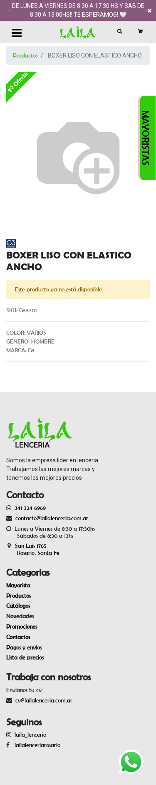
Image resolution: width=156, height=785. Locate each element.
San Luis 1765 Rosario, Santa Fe (32, 549)
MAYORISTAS (145, 138)
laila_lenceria (31, 734)
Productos (25, 55)
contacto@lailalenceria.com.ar (50, 518)
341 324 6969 (30, 507)
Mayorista (18, 585)
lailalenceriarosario (35, 745)
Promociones (21, 626)
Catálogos (18, 605)
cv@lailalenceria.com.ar (43, 700)
